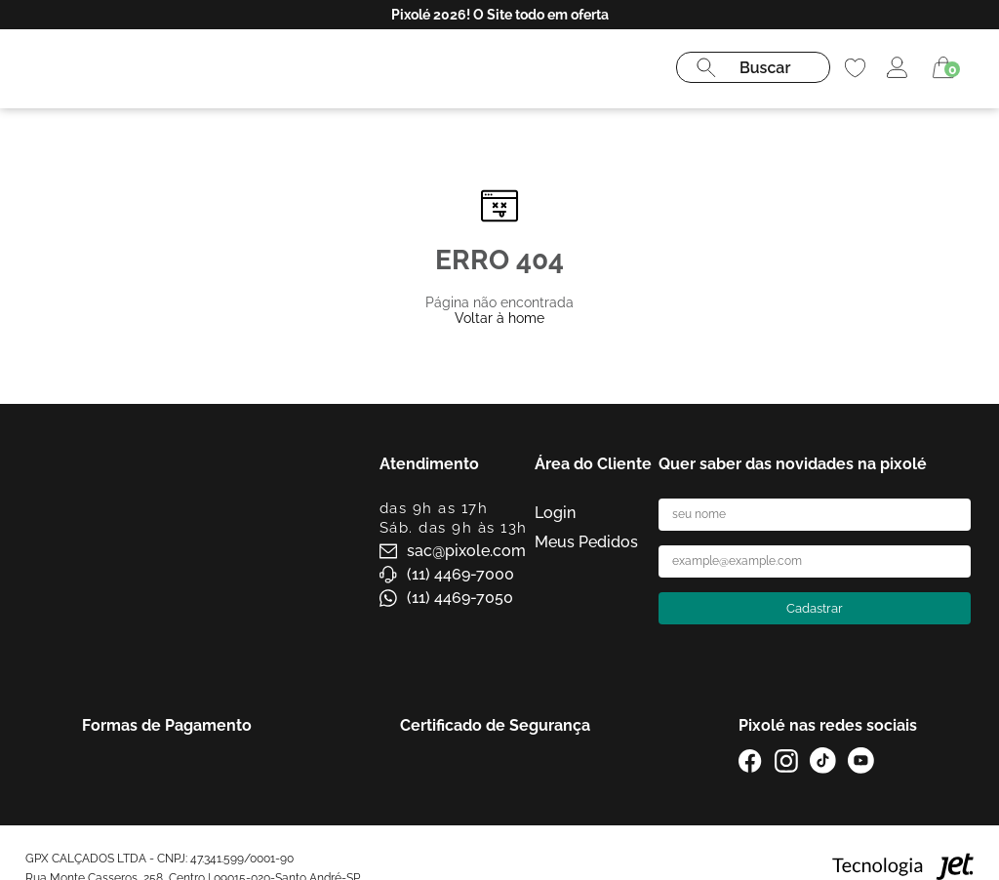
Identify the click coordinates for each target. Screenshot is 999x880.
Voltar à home (499, 318)
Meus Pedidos (586, 542)
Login (555, 512)
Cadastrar (814, 608)
